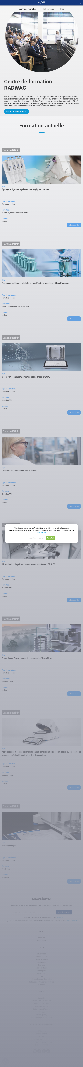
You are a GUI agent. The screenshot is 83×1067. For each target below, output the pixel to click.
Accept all (50, 538)
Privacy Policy (41, 532)
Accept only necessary (36, 538)
